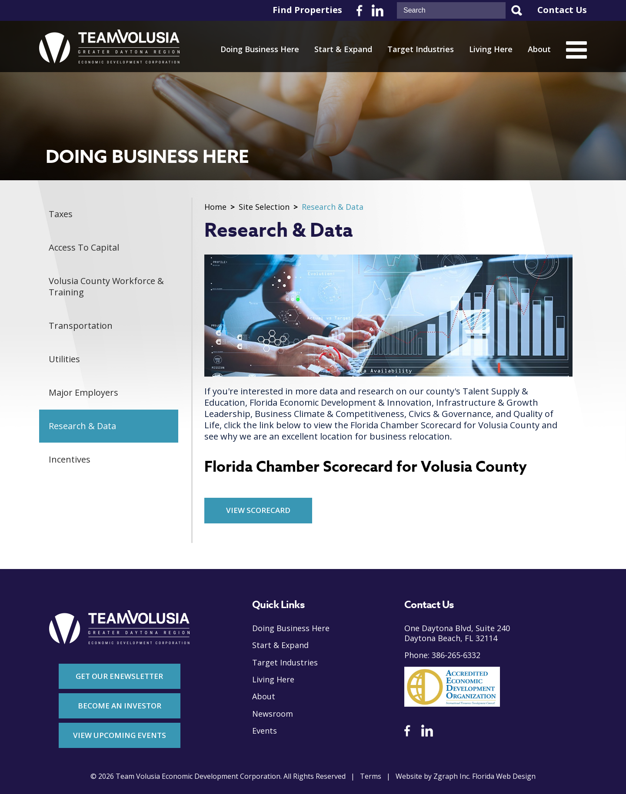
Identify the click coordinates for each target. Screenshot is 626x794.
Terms (370, 776)
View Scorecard (258, 510)
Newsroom (272, 714)
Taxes (61, 214)
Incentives (69, 459)
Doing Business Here (259, 49)
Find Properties (307, 10)
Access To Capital (84, 247)
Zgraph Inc (451, 776)
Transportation (81, 325)
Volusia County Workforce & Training (106, 286)
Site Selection (264, 207)
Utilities (64, 359)
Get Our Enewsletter (119, 676)
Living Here (491, 49)
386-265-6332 (456, 655)
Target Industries (420, 49)
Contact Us (562, 10)
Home (215, 207)
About (539, 49)
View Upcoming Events (119, 735)
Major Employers (83, 392)
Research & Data (82, 426)
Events (264, 731)
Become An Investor (119, 706)
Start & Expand (343, 49)
